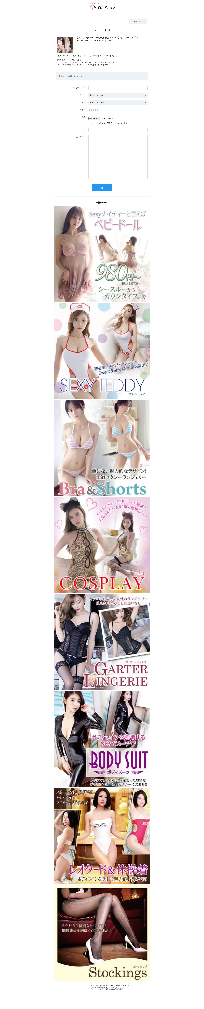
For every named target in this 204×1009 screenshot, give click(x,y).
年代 (84, 102)
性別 (81, 95)
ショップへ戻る (137, 22)
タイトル (82, 130)
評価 (81, 110)
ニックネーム (77, 88)
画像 (84, 117)
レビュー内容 (77, 137)
